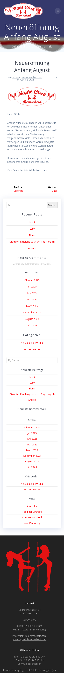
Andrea (32, 248)
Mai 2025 (32, 299)
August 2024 (32, 319)
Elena (32, 235)
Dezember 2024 (32, 312)
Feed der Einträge (32, 511)
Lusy (32, 228)
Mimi (32, 222)
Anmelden (32, 506)
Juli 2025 (32, 286)
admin (15, 77)
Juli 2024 (32, 325)
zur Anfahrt (29, 619)
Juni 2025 (32, 293)
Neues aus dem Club (32, 77)
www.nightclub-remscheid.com (29, 639)
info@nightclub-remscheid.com (29, 635)
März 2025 (32, 306)
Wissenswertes (32, 349)
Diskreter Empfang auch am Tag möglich (32, 241)
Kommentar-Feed (32, 517)
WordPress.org (32, 523)
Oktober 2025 (32, 280)
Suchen (52, 204)
